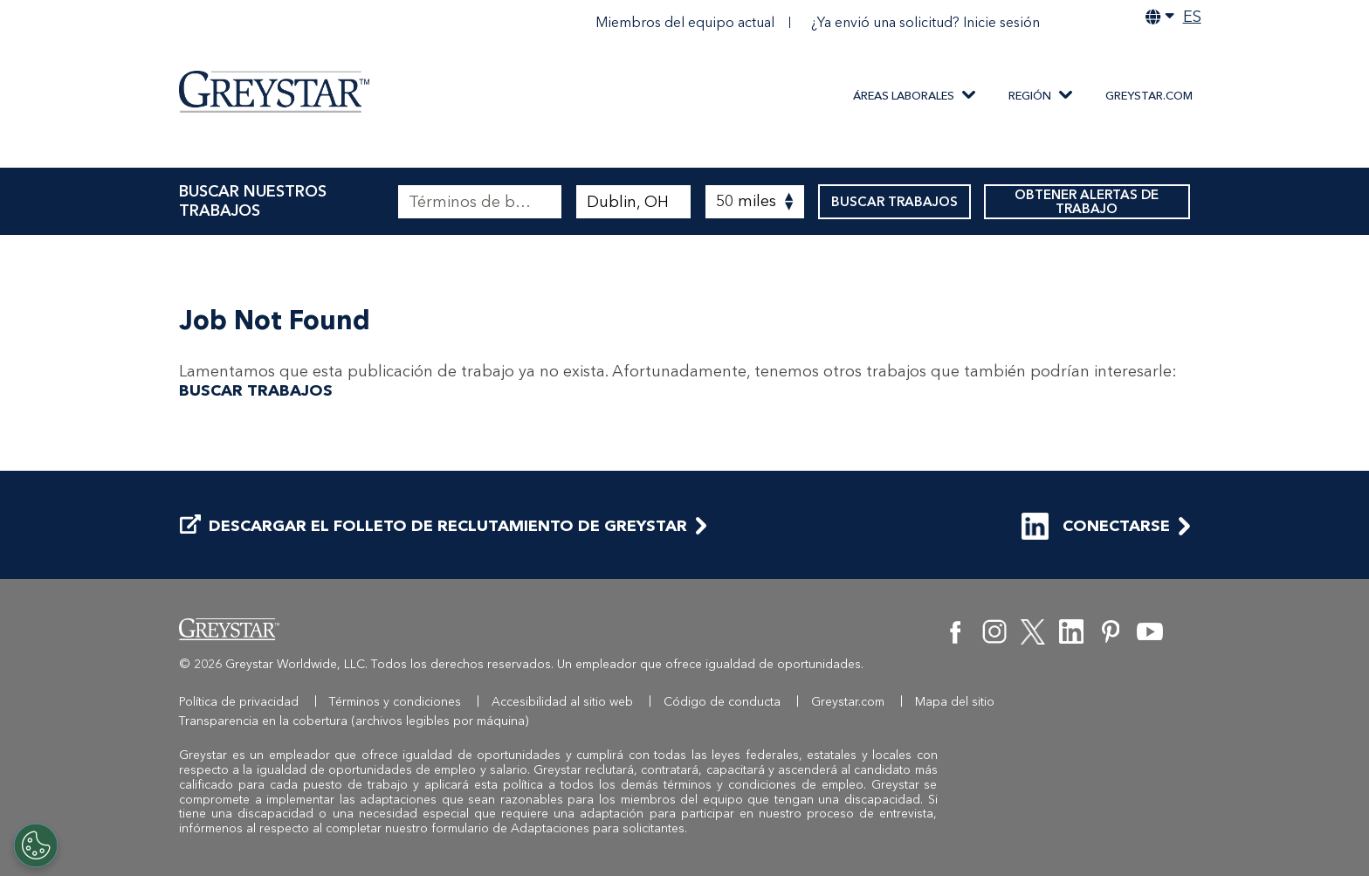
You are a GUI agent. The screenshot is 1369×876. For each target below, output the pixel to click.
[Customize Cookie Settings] (36, 845)
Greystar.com (1149, 95)
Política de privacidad (239, 701)
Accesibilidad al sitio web (562, 701)
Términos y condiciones (395, 701)
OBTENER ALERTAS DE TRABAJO (1087, 201)
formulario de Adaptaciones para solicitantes (557, 828)
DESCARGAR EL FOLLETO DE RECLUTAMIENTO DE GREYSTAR (433, 526)
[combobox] (633, 201)
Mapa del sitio (954, 701)
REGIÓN (1029, 95)
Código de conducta (722, 701)
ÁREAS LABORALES (903, 95)
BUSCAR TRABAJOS (894, 201)
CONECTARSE (1096, 526)
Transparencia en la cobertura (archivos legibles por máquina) (354, 721)
